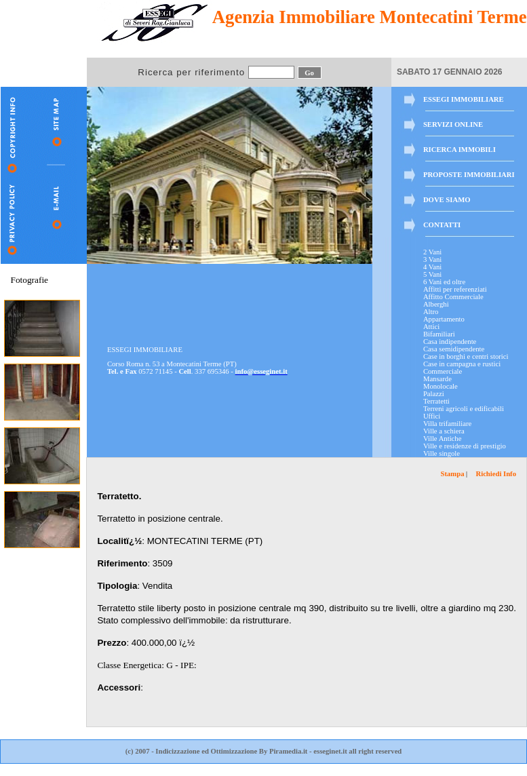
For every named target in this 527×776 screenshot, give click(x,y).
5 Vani (432, 274)
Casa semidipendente (453, 349)
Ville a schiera (444, 431)
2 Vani (432, 252)
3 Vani (432, 259)
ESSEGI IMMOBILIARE (463, 99)
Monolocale (440, 386)
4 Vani (432, 267)
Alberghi (436, 304)
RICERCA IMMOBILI (459, 149)
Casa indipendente (449, 341)
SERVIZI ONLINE (453, 124)
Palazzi (433, 393)
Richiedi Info (495, 474)
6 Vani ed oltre (444, 282)
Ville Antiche (442, 438)
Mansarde (437, 379)
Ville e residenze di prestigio (464, 446)
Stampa (453, 474)
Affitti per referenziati (455, 289)
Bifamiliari (439, 334)
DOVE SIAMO (447, 199)
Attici (431, 326)
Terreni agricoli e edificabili (463, 408)
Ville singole (441, 453)
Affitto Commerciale (453, 296)
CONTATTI (442, 225)
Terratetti (436, 401)
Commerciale (442, 371)
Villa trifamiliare (447, 423)
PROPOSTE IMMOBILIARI (469, 174)
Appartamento (444, 319)
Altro (431, 311)
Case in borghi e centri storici (466, 356)
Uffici (431, 416)
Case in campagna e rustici (462, 364)
